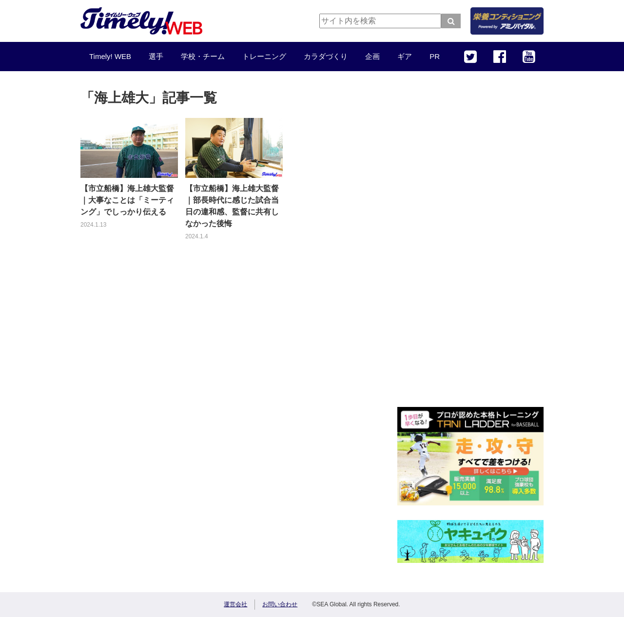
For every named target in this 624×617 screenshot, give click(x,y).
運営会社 (235, 604)
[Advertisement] (470, 246)
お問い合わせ (279, 604)
